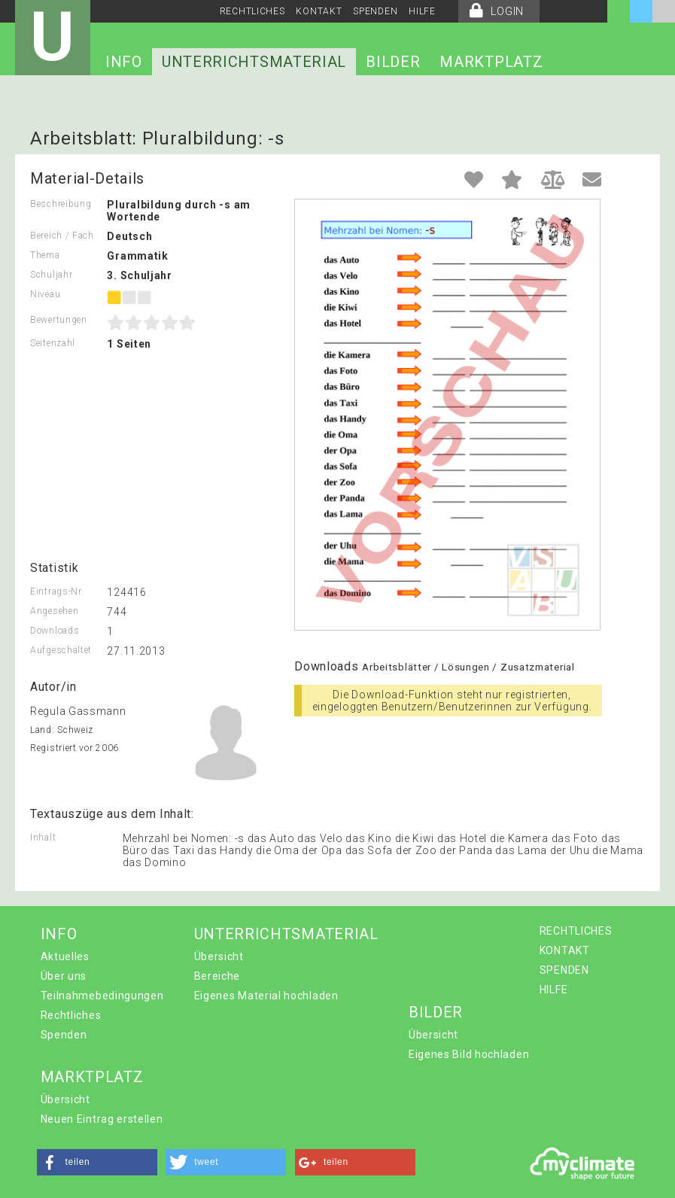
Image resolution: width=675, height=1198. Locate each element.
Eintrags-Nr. (57, 591)
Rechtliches (71, 1015)
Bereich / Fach (62, 235)
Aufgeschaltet (61, 650)
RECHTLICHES (252, 11)
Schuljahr (51, 274)
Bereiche (217, 976)
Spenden (64, 1035)
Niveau (45, 294)
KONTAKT (319, 11)
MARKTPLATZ (491, 62)
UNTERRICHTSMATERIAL (254, 62)
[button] (97, 1162)
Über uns (64, 976)
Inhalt (43, 837)
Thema (45, 255)
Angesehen (54, 611)
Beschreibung (60, 204)
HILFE (422, 11)
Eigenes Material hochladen (266, 996)
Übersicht (219, 956)
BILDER (393, 62)
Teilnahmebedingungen (102, 996)
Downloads (54, 630)
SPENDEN (375, 11)
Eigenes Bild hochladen (469, 1054)
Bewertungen (58, 320)
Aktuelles (65, 956)
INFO (123, 62)
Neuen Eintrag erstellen (102, 1119)
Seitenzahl (52, 343)
